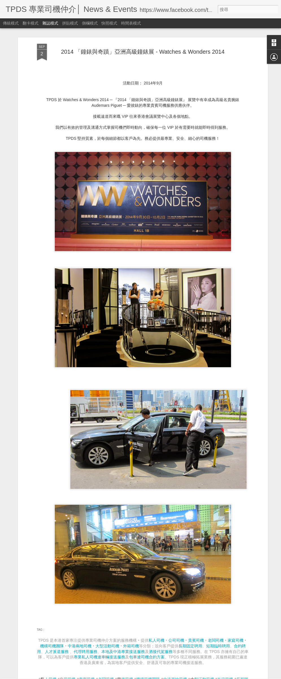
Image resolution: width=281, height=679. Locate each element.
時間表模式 (131, 23)
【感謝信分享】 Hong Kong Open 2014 (126, 608)
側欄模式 (90, 23)
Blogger (190, 675)
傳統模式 (11, 23)
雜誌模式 (50, 23)
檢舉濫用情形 (206, 675)
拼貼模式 (70, 23)
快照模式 (109, 23)
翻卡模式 (30, 23)
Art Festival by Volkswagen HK (118, 544)
